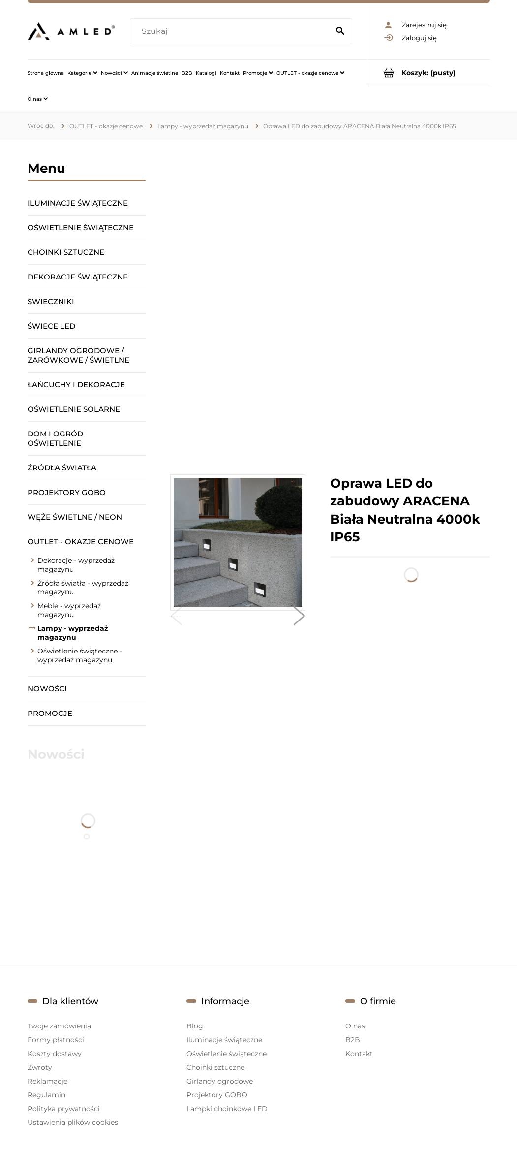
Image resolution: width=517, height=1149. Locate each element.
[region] (330, 307)
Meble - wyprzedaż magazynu (69, 610)
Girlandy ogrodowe (219, 1081)
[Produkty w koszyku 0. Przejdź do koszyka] (428, 73)
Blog (194, 1026)
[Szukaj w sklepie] (231, 31)
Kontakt (359, 1053)
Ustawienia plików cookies (73, 1122)
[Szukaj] (340, 31)
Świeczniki (51, 301)
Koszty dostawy (55, 1053)
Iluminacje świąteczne (78, 203)
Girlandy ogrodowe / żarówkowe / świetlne (78, 355)
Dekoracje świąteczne (78, 276)
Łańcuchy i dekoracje (76, 384)
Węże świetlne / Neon (75, 517)
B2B (352, 1039)
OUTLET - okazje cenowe (81, 541)
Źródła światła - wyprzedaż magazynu (82, 587)
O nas (355, 1026)
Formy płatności (56, 1039)
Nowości (47, 688)
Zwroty (40, 1067)
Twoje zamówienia (59, 1026)
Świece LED (51, 326)
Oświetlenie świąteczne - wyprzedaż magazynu (79, 655)
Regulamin (46, 1094)
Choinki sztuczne (66, 252)
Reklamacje (47, 1081)
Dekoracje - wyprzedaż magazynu (76, 565)
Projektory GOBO (67, 492)
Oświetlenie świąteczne (81, 227)
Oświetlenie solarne (74, 409)
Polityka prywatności (64, 1108)
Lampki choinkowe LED (227, 1108)
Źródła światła (62, 467)
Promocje (50, 713)
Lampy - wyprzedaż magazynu (72, 633)
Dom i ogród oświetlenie (55, 438)
